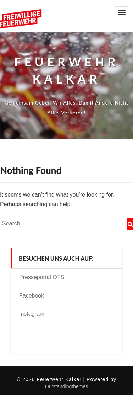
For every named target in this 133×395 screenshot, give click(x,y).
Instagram (31, 314)
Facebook (31, 296)
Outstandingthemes (66, 386)
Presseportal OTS (41, 277)
